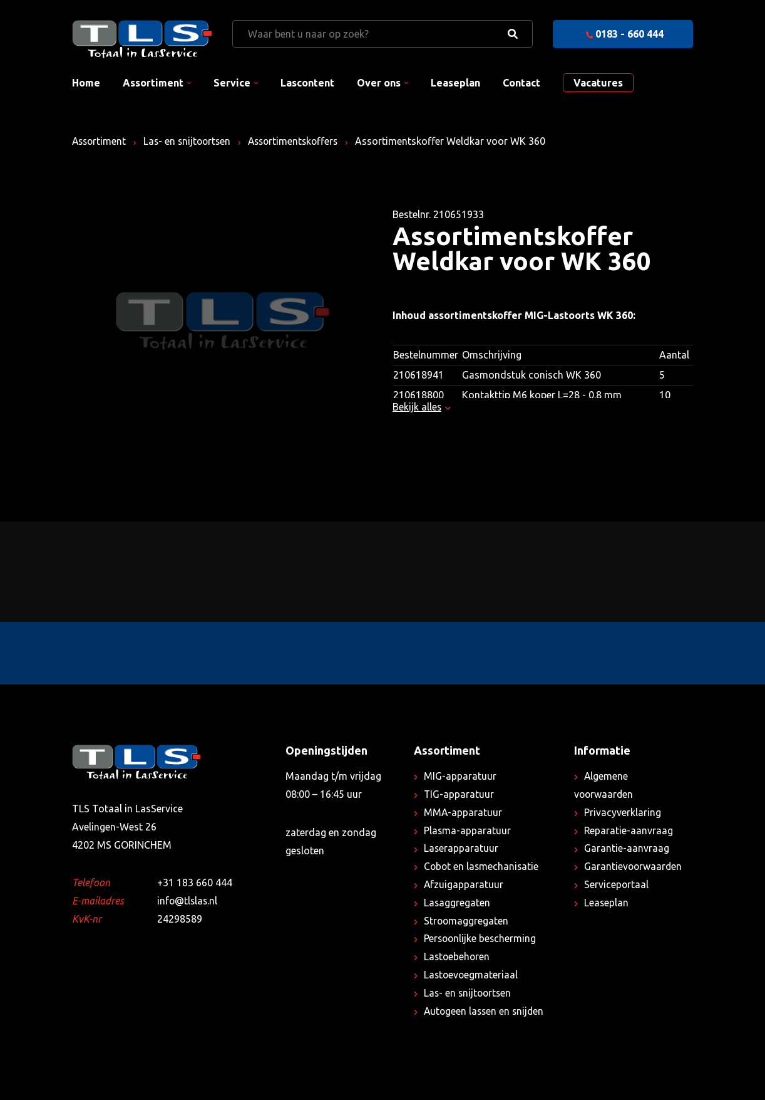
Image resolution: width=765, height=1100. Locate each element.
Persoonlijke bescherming (481, 938)
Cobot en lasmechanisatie (482, 866)
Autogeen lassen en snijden (485, 1011)
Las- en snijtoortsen (191, 141)
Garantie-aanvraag (626, 848)
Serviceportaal (616, 884)
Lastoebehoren (457, 956)
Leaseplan (455, 82)
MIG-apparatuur (460, 776)
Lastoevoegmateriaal (472, 974)
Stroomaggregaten (467, 920)
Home (86, 82)
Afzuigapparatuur (464, 884)
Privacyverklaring (622, 812)
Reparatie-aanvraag (629, 830)
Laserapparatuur (461, 848)
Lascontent (307, 82)
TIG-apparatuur (459, 794)
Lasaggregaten (457, 902)
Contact (521, 82)
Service (231, 82)
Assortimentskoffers (300, 141)
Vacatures (598, 82)
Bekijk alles (422, 406)
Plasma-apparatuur (467, 830)
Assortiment (153, 82)
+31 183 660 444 (194, 882)
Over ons (379, 82)
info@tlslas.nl (188, 900)
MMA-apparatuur (463, 812)
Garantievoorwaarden (634, 866)
